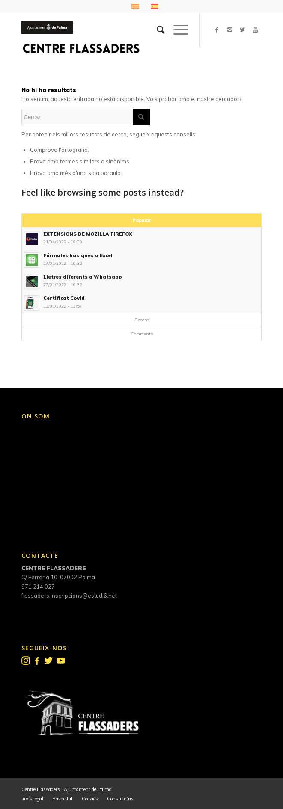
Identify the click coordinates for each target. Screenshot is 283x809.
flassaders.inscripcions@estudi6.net (69, 595)
